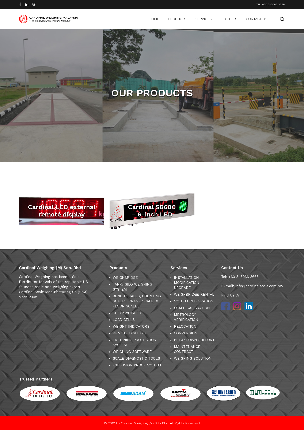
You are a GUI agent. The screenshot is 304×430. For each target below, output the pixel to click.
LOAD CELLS (124, 320)
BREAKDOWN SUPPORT (194, 340)
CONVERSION (185, 333)
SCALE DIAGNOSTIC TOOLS (136, 358)
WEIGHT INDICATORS (131, 326)
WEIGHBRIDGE (125, 277)
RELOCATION (185, 326)
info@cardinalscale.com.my (259, 286)
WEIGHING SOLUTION (193, 358)
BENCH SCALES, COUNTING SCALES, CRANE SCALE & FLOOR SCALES (137, 301)
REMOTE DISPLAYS (129, 333)
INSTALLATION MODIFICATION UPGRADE (186, 282)
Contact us (256, 19)
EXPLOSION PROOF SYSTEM (137, 365)
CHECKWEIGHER (127, 313)
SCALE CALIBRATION (192, 308)
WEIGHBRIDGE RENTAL (194, 294)
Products (177, 19)
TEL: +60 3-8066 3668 (270, 4)
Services (203, 19)
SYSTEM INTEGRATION (193, 301)
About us (229, 19)
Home (154, 19)
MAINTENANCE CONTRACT (187, 349)
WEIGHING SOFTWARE (132, 352)
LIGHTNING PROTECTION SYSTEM (134, 342)
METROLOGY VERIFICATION (186, 317)
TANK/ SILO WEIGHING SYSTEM (132, 286)
